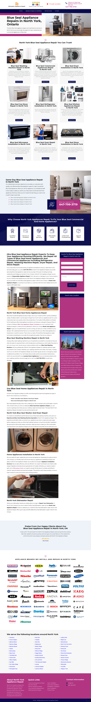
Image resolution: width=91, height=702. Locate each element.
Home (21, 11)
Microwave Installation (53, 684)
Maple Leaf (63, 640)
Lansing (37, 664)
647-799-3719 (71, 7)
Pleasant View (64, 655)
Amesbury (11, 637)
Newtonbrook (64, 642)
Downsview (12, 666)
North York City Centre (66, 644)
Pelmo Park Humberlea (66, 653)
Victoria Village (64, 660)
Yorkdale (37, 640)
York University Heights (40, 662)
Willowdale (63, 664)
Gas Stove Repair (32, 684)
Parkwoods (63, 649)
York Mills (63, 666)
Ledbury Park (64, 637)
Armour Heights (13, 640)
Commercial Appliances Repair (36, 683)
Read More (19, 82)
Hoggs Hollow (38, 653)
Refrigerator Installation (53, 686)
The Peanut (63, 651)
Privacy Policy (50, 690)
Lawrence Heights (39, 666)
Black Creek (12, 653)
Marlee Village (38, 646)
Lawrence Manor (39, 669)
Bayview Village (13, 644)
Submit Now (72, 285)
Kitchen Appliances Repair (35, 686)
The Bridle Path (13, 655)
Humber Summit (39, 655)
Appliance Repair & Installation (34, 11)
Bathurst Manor (13, 642)
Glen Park (37, 637)
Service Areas (48, 11)
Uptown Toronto (65, 658)
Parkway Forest (64, 646)
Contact (57, 11)
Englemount (38, 644)
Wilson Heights (13, 660)
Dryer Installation (51, 683)
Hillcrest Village (39, 651)
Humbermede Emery (40, 658)
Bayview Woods (13, 646)
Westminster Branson (66, 662)
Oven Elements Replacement (36, 688)
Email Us (70, 683)
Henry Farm (38, 649)
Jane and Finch (38, 660)
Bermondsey (12, 651)
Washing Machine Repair (34, 690)
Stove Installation (51, 688)
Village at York (64, 669)
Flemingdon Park (13, 669)
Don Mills (11, 662)
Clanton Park (12, 658)
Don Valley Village (13, 664)
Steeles (11, 649)
